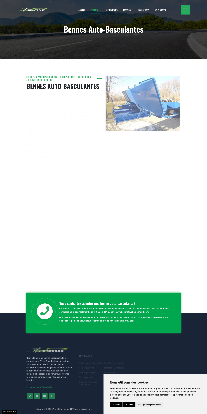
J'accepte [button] (116, 405)
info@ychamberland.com (136, 312)
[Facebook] (52, 405)
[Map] (45, 405)
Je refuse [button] (129, 405)
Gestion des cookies (9, 412)
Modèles (127, 9)
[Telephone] (30, 405)
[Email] (37, 405)
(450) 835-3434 (99, 312)
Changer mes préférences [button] (149, 405)
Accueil (81, 9)
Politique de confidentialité (39, 396)
